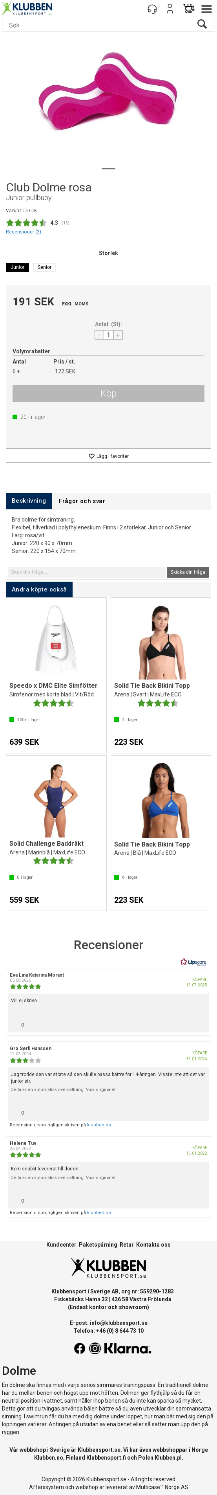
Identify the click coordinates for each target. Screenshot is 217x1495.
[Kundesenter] (152, 9)
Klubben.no (48, 1458)
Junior (17, 267)
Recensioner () (23, 232)
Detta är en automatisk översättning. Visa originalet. (64, 1089)
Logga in (170, 9)
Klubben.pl (168, 1458)
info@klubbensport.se (119, 1323)
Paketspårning (98, 1245)
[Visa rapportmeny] (200, 1023)
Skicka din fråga (188, 572)
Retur (127, 1245)
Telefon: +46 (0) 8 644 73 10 (108, 1331)
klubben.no (99, 1125)
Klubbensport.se (99, 1450)
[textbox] (86, 572)
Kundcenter (61, 1245)
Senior (44, 267)
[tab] (29, 501)
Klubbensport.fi (106, 1458)
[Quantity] (108, 335)
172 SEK (65, 371)
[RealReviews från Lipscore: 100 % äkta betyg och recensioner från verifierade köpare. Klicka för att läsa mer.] (193, 962)
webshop (86, 1487)
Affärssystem (46, 1487)
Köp (108, 393)
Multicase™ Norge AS (162, 1487)
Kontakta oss (153, 1245)
